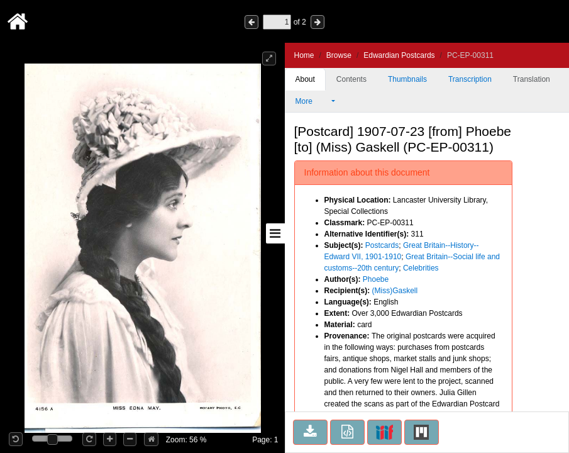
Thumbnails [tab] (407, 79)
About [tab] (305, 79)
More (312, 101)
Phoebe (376, 279)
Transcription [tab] (470, 79)
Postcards (382, 245)
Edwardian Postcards (398, 55)
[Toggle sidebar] (275, 233)
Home (304, 55)
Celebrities (421, 268)
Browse (338, 55)
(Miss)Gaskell (395, 290)
